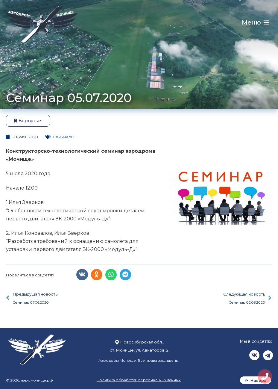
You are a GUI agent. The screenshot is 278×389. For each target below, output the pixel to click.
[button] (251, 22)
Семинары (63, 136)
